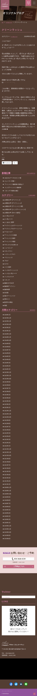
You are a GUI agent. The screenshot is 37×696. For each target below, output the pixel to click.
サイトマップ (17, 690)
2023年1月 (7, 407)
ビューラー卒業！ (10, 181)
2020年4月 (7, 513)
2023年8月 (7, 385)
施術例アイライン (9, 286)
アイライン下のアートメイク (13, 228)
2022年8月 (7, 423)
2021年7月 (7, 465)
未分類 (6, 292)
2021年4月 (7, 474)
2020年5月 (7, 510)
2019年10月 (7, 532)
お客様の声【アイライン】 (12, 200)
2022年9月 (7, 420)
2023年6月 (7, 391)
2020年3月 (7, 516)
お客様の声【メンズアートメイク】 (15, 209)
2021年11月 (7, 452)
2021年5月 (7, 471)
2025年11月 (7, 321)
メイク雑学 (7, 267)
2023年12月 (7, 372)
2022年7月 (7, 426)
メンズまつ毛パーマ (10, 273)
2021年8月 (7, 462)
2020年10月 (7, 494)
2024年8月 (7, 347)
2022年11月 (7, 414)
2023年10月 (7, 378)
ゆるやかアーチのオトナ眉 (13, 178)
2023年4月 (7, 398)
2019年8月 (7, 538)
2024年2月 (7, 366)
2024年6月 (7, 353)
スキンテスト (8, 251)
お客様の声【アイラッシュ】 (13, 203)
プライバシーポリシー (7, 690)
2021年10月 (7, 455)
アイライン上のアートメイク (13, 225)
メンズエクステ (9, 276)
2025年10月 (7, 324)
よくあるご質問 (9, 222)
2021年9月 (7, 458)
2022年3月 (7, 439)
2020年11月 (7, 490)
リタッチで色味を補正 (11, 190)
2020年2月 (7, 519)
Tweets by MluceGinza (9, 589)
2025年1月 (7, 331)
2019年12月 (7, 526)
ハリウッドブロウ (9, 254)
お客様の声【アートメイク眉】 (14, 206)
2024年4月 (7, 359)
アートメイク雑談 (9, 241)
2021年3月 (7, 478)
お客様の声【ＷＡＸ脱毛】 (12, 212)
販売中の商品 (8, 302)
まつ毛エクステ (12, 22)
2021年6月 (7, 468)
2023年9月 (7, 382)
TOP (3, 22)
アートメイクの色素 (10, 235)
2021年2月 (7, 481)
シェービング (8, 248)
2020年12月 (7, 487)
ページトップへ (33, 693)
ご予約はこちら (19, 570)
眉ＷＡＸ (7, 299)
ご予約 (28, 4)
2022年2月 (7, 442)
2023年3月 (7, 401)
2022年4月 (7, 436)
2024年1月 (7, 369)
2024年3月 (7, 362)
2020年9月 (7, 497)
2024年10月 (7, 340)
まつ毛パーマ (8, 219)
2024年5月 (7, 356)
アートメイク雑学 (9, 238)
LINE (30, 682)
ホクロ (6, 264)
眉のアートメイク (9, 296)
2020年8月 (7, 500)
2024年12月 (7, 334)
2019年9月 (7, 535)
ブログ (6, 260)
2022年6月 (7, 430)
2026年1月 (7, 315)
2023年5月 (7, 394)
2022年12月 (7, 410)
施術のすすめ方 (9, 283)
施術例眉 (7, 289)
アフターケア (8, 232)
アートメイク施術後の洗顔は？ (14, 184)
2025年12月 (7, 318)
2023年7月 (7, 388)
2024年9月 (7, 343)
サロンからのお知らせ (11, 244)
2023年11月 (7, 375)
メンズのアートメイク (11, 270)
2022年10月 (7, 417)
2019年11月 (7, 529)
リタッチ (7, 280)
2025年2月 (7, 327)
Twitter (15, 682)
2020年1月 (7, 522)
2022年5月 (7, 433)
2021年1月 (7, 484)
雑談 (5, 305)
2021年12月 (7, 449)
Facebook (7, 682)
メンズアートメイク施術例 (13, 187)
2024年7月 (7, 350)
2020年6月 (7, 506)
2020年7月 (7, 503)
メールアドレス (22, 682)
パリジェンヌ (8, 257)
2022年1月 (7, 446)
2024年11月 (7, 337)
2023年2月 (7, 404)
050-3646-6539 (19, 560)
